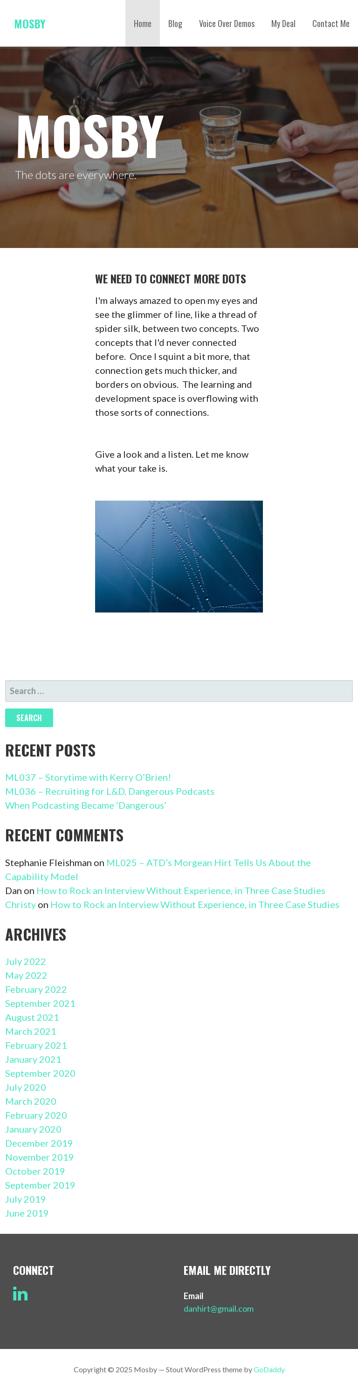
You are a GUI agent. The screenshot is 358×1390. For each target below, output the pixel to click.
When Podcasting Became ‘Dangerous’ (85, 805)
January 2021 (33, 1059)
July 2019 (25, 1198)
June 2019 (27, 1212)
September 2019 (40, 1184)
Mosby (30, 23)
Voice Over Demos (227, 23)
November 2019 (39, 1157)
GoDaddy (269, 1369)
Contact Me (331, 23)
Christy (20, 904)
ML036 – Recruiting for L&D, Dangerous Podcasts (109, 791)
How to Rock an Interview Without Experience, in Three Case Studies (180, 890)
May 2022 (26, 975)
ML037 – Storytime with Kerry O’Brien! (88, 777)
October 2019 (35, 1171)
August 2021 (32, 1017)
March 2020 (30, 1101)
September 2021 (40, 1003)
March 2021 (30, 1031)
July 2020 (25, 1087)
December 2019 (39, 1143)
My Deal (283, 23)
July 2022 (25, 961)
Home (142, 23)
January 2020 (33, 1129)
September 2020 (40, 1073)
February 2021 (36, 1045)
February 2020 (36, 1115)
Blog (175, 23)
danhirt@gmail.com (219, 1308)
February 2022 (36, 989)
